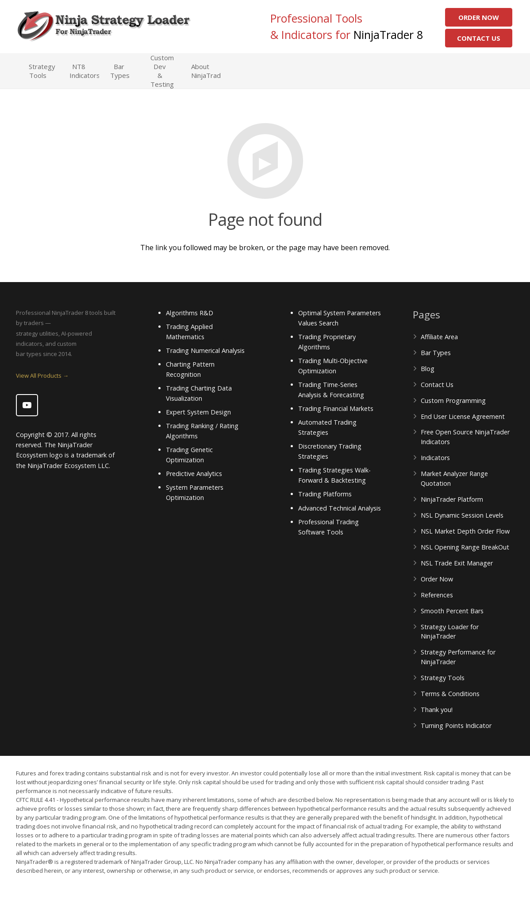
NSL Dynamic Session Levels (462, 515)
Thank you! (437, 709)
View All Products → (42, 375)
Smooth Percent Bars (452, 611)
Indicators (435, 457)
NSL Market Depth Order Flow (465, 531)
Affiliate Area (439, 337)
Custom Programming (453, 400)
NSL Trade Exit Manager (457, 563)
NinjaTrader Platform (452, 499)
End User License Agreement (463, 416)
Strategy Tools (443, 678)
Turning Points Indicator (456, 725)
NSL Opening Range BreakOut (465, 547)
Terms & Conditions (450, 693)
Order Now (478, 17)
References (437, 595)
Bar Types (436, 352)
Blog (427, 368)
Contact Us (478, 38)
